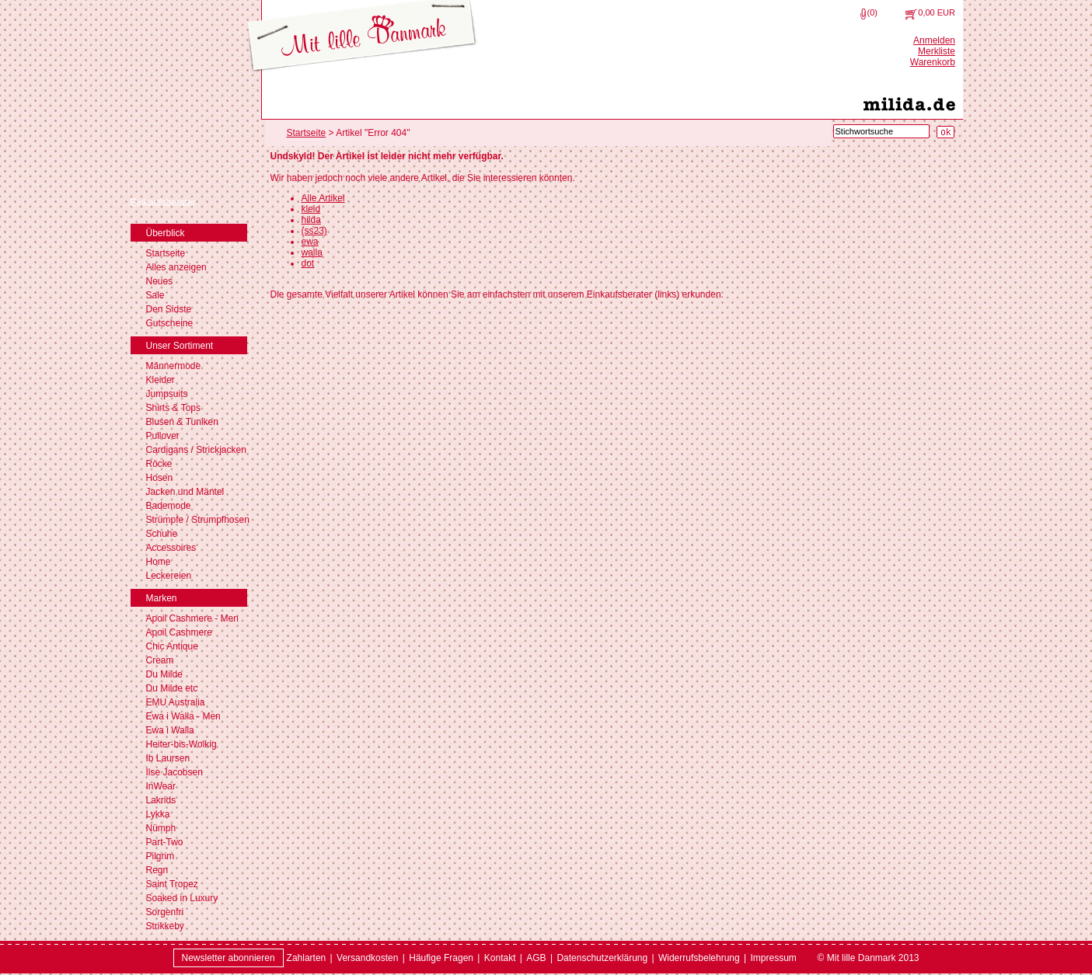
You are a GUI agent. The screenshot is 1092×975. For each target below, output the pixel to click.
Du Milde (164, 674)
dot (308, 263)
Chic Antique (172, 646)
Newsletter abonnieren (228, 957)
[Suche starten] (945, 132)
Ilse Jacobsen (174, 772)
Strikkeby (165, 926)
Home (158, 561)
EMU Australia (175, 702)
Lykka (158, 814)
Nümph (161, 828)
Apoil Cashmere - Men (192, 618)
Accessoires (171, 547)
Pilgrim (160, 856)
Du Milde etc (172, 688)
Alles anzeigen (176, 267)
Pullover (163, 435)
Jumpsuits (167, 393)
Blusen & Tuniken (182, 421)
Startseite (166, 253)
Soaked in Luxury (182, 898)
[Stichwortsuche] (881, 131)
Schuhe (162, 533)
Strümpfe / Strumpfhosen (197, 519)
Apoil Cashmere (179, 632)
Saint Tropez (172, 884)
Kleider (160, 379)
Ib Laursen (168, 758)
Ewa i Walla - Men (183, 716)
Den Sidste (169, 309)
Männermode (173, 365)
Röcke (159, 463)
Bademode (168, 505)
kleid (311, 209)
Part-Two (164, 842)
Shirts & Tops (173, 407)
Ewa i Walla (170, 730)
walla (312, 252)
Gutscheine (170, 323)
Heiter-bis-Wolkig (181, 744)
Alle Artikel (323, 198)
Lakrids (161, 800)
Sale (155, 295)
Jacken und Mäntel (185, 491)
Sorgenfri (165, 912)
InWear (161, 786)
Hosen (159, 477)
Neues (159, 281)
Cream (160, 660)
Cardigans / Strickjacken (196, 449)
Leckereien (169, 575)
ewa (310, 241)
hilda (311, 219)
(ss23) (314, 230)
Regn (157, 870)
